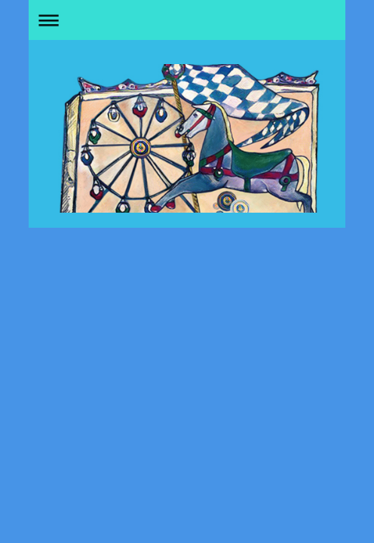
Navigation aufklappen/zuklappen (187, 20)
